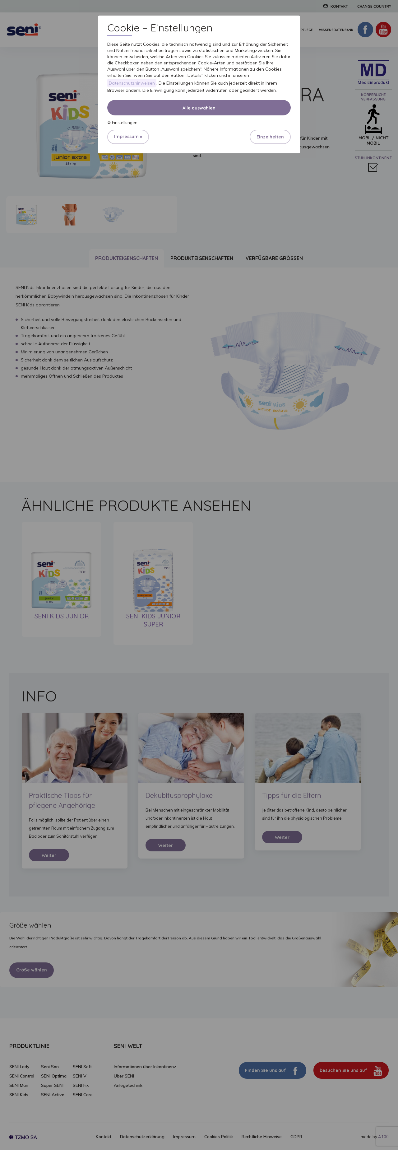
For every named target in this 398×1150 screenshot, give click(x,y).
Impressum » (128, 136)
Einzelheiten (270, 137)
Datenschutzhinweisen (132, 83)
